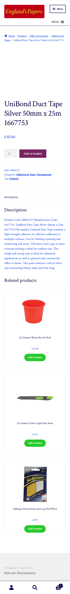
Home (12, 36)
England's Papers (23, 11)
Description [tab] (11, 197)
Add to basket (33, 153)
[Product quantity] (10, 153)
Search (35, 587)
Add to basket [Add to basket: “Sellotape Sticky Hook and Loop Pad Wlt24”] (35, 528)
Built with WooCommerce (19, 573)
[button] (55, 22)
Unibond (13, 178)
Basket (55, 585)
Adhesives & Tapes (25, 174)
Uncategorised (44, 174)
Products (22, 36)
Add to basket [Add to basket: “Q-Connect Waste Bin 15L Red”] (35, 357)
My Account (11, 587)
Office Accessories (38, 36)
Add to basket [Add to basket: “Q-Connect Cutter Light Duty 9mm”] (35, 443)
